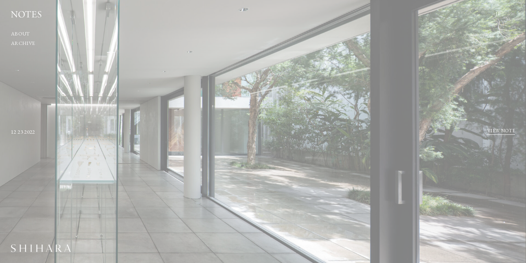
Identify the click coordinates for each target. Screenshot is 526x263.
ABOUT (20, 33)
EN (511, 13)
